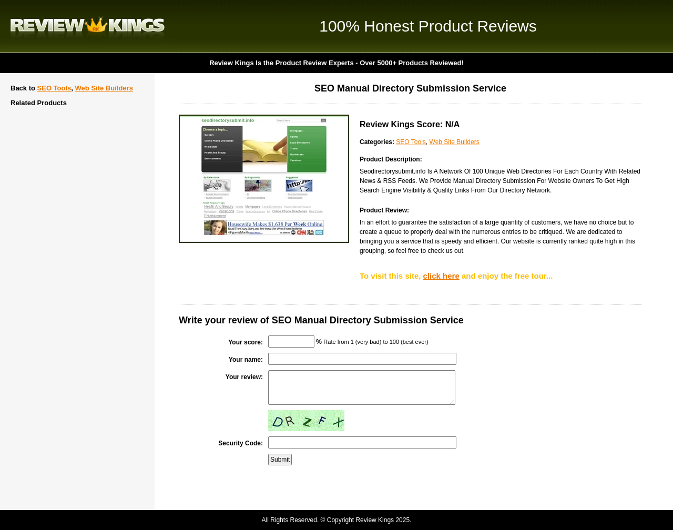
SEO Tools (54, 88)
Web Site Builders (104, 88)
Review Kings (87, 26)
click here (441, 275)
